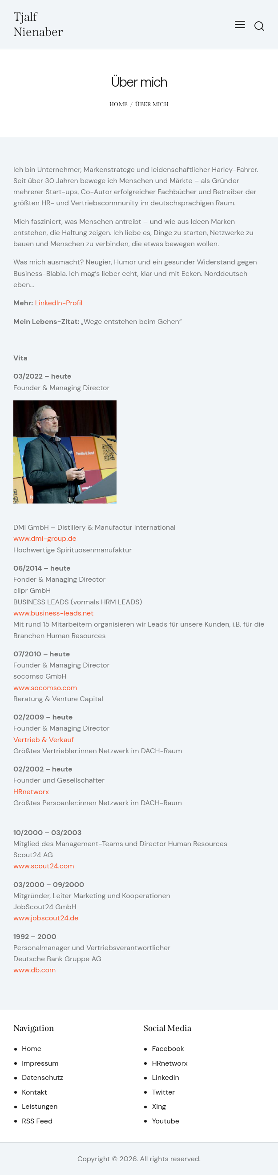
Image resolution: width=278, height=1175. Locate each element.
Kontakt (34, 1092)
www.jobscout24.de (45, 918)
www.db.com (34, 970)
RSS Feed (37, 1121)
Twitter (163, 1092)
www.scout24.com (43, 866)
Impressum (40, 1063)
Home (118, 104)
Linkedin (165, 1077)
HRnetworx (31, 791)
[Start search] (259, 26)
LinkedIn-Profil (59, 303)
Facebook (168, 1048)
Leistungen (39, 1106)
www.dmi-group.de (45, 538)
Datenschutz (42, 1077)
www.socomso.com (45, 687)
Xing (159, 1106)
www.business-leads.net (53, 613)
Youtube (165, 1121)
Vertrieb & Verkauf (43, 739)
